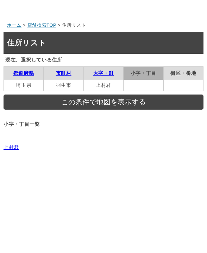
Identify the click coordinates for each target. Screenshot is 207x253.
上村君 (11, 147)
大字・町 (103, 73)
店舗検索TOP (41, 25)
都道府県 (23, 73)
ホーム (14, 25)
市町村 (63, 73)
